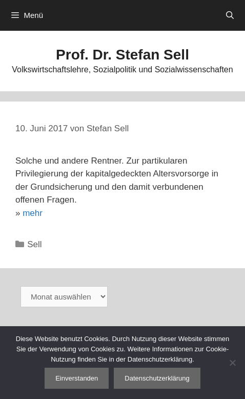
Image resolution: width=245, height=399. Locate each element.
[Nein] (232, 362)
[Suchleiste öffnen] (230, 15)
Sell (34, 244)
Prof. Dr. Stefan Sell (122, 55)
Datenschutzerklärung (157, 378)
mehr (33, 213)
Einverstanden (76, 378)
